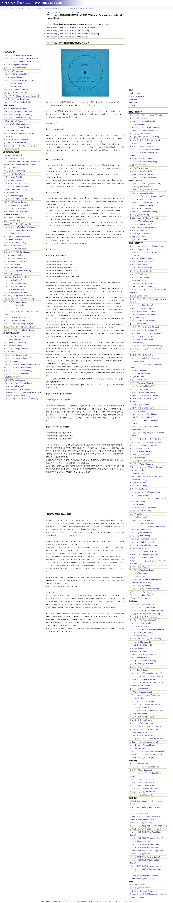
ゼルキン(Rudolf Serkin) (139, 501)
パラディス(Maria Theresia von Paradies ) (19, 133)
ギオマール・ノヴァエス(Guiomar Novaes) (146, 467)
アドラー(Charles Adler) (139, 118)
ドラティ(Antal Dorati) (138, 324)
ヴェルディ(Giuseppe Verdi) (14, 171)
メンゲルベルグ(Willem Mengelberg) (143, 162)
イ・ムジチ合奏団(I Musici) (140, 813)
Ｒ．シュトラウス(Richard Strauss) (17, 252)
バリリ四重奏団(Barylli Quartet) (141, 841)
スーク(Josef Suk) (10, 352)
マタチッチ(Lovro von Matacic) (141, 383)
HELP (131, 90)
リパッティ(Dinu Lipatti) (139, 573)
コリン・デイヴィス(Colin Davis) (142, 283)
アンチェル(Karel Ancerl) (139, 249)
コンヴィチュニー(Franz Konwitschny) (144, 202)
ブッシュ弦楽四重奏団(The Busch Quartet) (146, 866)
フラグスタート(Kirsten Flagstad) (142, 891)
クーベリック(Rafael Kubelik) (141, 271)
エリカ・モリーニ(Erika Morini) (141, 632)
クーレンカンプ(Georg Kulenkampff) (143, 654)
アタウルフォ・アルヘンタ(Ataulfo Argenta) (146, 115)
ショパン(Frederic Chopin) (14, 158)
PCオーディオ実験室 (136, 96)
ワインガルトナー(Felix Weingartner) (143, 177)
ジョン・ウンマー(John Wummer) (142, 782)
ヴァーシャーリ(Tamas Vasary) (141, 595)
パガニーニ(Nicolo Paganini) (14, 121)
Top (78, 12)
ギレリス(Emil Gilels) (137, 470)
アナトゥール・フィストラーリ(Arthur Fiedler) (147, 246)
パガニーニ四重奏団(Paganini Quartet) (144, 847)
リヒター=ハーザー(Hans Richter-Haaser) (145, 579)
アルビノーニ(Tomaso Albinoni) (15, 93)
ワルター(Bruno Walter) (138, 240)
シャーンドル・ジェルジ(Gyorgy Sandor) (145, 492)
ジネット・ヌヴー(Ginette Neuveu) (143, 679)
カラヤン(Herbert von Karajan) (141, 268)
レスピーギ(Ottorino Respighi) (15, 342)
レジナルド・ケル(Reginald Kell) (142, 795)
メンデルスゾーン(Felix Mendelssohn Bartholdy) (22, 161)
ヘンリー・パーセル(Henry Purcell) (17, 99)
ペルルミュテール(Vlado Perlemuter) (143, 539)
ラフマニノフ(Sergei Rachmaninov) (17, 336)
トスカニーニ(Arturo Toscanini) (141, 146)
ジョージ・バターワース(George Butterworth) (21, 399)
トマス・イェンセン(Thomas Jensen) (144, 218)
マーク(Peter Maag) (137, 377)
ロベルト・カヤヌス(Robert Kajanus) (143, 174)
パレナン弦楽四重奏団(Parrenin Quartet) (145, 857)
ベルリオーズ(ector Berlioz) (14, 155)
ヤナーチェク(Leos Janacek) (14, 286)
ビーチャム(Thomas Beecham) (141, 221)
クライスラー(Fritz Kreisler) (140, 658)
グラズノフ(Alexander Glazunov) (16, 317)
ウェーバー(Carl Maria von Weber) (17, 124)
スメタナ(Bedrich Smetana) (14, 180)
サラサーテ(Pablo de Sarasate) (15, 261)
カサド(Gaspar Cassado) (139, 648)
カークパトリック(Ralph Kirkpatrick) (143, 445)
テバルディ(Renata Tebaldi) (140, 888)
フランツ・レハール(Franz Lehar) (16, 374)
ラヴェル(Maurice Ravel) (13, 339)
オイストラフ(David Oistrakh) (141, 645)
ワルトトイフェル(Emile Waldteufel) (17, 271)
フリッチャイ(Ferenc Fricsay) (141, 224)
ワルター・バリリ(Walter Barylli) (142, 758)
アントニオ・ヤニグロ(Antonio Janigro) (144, 617)
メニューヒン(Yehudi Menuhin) (141, 723)
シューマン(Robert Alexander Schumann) (19, 164)
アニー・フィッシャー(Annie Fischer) (144, 427)
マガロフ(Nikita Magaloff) (139, 548)
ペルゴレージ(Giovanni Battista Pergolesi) (19, 80)
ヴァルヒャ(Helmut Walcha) (140, 598)
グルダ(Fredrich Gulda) (138, 480)
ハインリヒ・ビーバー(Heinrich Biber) (18, 102)
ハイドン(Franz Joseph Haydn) (15, 108)
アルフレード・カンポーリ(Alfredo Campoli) (146, 611)
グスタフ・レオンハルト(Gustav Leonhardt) (146, 476)
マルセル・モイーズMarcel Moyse (142, 792)
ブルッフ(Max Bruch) (12, 264)
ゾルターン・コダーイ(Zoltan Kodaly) (18, 371)
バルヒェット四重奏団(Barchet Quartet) (144, 844)
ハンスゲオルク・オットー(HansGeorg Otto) (146, 333)
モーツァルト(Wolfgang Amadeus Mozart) (19, 112)
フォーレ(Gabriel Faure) (13, 280)
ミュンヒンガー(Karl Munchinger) (142, 392)
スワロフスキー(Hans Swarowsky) (142, 314)
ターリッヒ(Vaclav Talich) (139, 215)
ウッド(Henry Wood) (137, 124)
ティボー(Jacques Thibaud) (140, 686)
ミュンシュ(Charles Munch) (140, 230)
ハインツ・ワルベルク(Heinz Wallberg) (144, 327)
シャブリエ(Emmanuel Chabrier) (16, 293)
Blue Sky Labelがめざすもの (51, 901)
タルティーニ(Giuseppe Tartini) (15, 68)
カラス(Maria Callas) (137, 885)
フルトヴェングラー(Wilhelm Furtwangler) (145, 149)
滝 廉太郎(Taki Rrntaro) (12, 377)
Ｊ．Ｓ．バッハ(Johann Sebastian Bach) (19, 62)
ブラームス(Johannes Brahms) (15, 190)
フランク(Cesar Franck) (13, 177)
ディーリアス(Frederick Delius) (15, 302)
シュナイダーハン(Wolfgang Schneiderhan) (146, 673)
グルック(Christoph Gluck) (14, 130)
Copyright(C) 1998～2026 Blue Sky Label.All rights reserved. (107, 901)
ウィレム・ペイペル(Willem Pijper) (17, 389)
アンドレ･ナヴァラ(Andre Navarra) (143, 620)
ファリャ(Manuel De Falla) (14, 386)
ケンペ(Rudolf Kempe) (138, 280)
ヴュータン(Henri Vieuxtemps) (15, 208)
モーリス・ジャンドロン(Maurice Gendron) (146, 726)
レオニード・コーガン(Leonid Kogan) (144, 742)
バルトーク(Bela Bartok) (13, 346)
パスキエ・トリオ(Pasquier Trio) (142, 854)
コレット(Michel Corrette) (13, 86)
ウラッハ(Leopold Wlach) (139, 764)
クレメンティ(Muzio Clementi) (15, 143)
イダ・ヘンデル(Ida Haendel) (141, 623)
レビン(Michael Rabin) (138, 748)
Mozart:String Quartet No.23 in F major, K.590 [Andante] (68, 30)
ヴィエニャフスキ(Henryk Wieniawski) (18, 296)
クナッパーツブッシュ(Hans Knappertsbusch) (147, 196)
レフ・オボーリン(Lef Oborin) (141, 592)
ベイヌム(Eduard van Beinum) (141, 159)
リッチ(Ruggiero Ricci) (138, 732)
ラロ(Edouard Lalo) (11, 193)
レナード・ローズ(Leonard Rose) (142, 745)
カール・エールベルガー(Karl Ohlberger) (145, 767)
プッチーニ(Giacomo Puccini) (15, 243)
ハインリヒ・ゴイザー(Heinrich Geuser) (145, 789)
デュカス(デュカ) (10, 308)
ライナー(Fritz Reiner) (138, 237)
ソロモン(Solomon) (137, 504)
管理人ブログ (134, 103)
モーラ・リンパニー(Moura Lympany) (144, 554)
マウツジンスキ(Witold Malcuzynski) (143, 545)
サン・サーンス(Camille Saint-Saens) (18, 218)
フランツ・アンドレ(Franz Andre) (142, 355)
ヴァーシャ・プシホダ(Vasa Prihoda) (18, 383)
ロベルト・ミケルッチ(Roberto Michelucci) (146, 754)
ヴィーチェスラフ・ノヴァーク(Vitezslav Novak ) (22, 392)
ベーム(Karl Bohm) (137, 361)
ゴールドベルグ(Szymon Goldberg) (143, 661)
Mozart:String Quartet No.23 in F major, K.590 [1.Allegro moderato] (72, 27)
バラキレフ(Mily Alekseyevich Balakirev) (19, 299)
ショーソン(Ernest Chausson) (15, 283)
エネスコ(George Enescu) (139, 626)
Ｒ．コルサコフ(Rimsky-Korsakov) (17, 236)
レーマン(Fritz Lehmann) (139, 168)
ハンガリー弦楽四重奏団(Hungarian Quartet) (146, 838)
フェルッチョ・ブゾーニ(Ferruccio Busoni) (20, 327)
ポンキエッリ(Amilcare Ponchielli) (16, 277)
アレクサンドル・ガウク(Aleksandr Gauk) (145, 184)
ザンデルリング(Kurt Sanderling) (142, 287)
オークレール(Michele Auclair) (141, 642)
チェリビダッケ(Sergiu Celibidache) (143, 321)
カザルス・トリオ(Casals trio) (141, 823)
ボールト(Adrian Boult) (138, 370)
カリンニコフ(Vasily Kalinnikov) (15, 258)
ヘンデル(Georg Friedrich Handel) (16, 65)
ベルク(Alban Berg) (11, 361)
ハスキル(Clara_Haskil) (138, 517)
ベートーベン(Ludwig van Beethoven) (18, 115)
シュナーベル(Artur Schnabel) (141, 495)
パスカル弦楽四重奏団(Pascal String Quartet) (146, 851)
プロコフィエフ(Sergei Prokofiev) (16, 355)
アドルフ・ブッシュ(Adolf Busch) (142, 121)
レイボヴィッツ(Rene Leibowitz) (142, 417)
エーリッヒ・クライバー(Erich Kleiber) (144, 127)
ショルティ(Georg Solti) (139, 296)
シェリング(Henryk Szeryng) (140, 667)
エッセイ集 (133, 99)
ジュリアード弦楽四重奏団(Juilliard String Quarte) (148, 826)
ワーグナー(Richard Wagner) (14, 174)
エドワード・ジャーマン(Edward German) (20, 330)
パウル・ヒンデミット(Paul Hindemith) (18, 367)
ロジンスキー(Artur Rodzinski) (141, 171)
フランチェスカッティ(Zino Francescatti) (145, 704)
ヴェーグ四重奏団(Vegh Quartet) (142, 878)
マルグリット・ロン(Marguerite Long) (144, 551)
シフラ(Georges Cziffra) (139, 489)
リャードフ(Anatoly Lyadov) (14, 321)
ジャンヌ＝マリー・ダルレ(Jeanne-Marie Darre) (148, 498)
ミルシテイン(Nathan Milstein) (141, 720)
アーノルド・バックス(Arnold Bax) (17, 396)
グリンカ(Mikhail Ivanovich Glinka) (17, 205)
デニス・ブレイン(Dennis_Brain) (142, 785)
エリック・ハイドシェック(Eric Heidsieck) (145, 442)
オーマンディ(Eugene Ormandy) (142, 258)
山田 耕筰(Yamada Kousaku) (14, 380)
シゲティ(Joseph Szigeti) (139, 670)
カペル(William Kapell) (138, 458)
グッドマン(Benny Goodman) (141, 770)
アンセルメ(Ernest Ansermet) (141, 187)
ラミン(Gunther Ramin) (138, 165)
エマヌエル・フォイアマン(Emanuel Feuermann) (148, 629)
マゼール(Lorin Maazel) (138, 380)
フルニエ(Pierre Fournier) (139, 708)
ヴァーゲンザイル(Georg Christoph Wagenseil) (21, 96)
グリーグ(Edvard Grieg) (13, 233)
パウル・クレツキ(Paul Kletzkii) (141, 339)
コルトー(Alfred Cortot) (138, 486)
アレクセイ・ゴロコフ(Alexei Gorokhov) (145, 614)
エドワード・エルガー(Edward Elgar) (144, 131)
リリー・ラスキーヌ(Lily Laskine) (142, 736)
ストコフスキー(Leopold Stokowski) (143, 311)
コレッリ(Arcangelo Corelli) (14, 77)
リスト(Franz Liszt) (11, 168)
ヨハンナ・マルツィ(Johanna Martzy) (144, 729)
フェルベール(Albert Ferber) (140, 530)
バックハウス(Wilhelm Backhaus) (142, 523)
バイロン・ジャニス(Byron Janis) (142, 520)
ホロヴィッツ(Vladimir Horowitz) (142, 542)
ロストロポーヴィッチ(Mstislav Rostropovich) (147, 751)
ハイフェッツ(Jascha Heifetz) (141, 692)
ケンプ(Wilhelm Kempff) (139, 483)
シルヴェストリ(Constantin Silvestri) (143, 212)
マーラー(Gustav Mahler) (13, 246)
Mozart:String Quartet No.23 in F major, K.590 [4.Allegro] (68, 37)
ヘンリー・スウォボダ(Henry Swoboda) (144, 358)
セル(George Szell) (137, 318)
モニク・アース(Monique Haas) (141, 558)
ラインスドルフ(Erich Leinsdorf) (142, 408)
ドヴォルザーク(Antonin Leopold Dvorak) (19, 230)
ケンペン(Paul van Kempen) (140, 143)
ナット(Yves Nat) (136, 514)
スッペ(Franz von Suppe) (13, 196)
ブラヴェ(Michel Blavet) (13, 83)
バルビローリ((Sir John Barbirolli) (142, 336)
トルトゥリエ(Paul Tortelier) (140, 689)
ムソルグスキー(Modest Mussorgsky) (18, 224)
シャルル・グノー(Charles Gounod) (17, 211)
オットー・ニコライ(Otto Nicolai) (16, 127)
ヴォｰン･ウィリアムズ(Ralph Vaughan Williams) (22, 364)
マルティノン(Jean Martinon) (140, 389)
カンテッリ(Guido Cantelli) (140, 134)
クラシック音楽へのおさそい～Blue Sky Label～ (34, 2)
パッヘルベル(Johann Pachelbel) (16, 90)
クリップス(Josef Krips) (139, 274)
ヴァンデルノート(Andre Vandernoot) (144, 420)
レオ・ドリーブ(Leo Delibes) (15, 305)
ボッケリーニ (9, 136)
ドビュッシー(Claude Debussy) (15, 249)
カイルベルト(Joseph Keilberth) (141, 193)
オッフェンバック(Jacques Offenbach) (18, 199)
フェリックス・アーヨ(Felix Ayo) (142, 701)
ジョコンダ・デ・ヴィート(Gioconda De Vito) (147, 682)
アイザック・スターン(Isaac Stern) (143, 604)
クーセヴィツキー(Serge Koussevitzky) (144, 137)
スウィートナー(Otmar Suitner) (141, 305)
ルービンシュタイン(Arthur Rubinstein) (144, 589)
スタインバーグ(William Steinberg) (143, 308)
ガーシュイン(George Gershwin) (16, 349)
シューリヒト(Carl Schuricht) (140, 209)
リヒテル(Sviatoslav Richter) (140, 583)
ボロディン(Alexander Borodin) (15, 202)
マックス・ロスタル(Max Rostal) (142, 717)
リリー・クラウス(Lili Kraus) (140, 586)
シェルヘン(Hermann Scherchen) (142, 205)
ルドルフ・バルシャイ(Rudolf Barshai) (144, 414)
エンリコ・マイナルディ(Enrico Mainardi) (145, 639)
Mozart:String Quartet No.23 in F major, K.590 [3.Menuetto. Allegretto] (73, 34)
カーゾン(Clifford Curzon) (139, 448)
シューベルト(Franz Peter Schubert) (17, 118)
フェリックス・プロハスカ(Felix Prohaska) (146, 346)
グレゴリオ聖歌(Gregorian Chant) (16, 74)
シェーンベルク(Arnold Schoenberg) (17, 358)
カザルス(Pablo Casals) (138, 265)
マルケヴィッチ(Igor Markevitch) (142, 386)
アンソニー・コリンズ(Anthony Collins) (144, 190)
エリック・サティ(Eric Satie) (15, 290)
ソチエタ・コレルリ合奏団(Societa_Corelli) (146, 829)
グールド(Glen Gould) (138, 473)
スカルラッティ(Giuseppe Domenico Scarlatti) (21, 58)
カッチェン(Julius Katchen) (140, 454)
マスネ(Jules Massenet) (13, 274)
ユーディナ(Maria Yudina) (139, 567)
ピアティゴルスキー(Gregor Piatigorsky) (145, 695)
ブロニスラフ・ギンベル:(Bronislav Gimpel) (146, 711)
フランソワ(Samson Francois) (141, 533)
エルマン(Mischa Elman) (139, 636)
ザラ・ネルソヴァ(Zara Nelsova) (142, 664)
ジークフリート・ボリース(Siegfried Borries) (146, 676)
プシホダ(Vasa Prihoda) (138, 714)
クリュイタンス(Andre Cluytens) (142, 199)
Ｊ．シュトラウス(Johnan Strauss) (17, 186)
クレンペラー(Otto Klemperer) (141, 277)
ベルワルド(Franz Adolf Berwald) (16, 140)
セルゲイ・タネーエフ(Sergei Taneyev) (18, 324)
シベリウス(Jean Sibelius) (13, 255)
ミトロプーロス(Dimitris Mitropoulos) (143, 227)
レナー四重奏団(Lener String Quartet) (144, 875)
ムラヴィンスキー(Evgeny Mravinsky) (144, 395)
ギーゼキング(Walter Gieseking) (142, 464)
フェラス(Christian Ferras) (139, 698)
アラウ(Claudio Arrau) (138, 430)
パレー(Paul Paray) (137, 343)
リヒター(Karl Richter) (138, 411)
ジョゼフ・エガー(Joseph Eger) (142, 779)
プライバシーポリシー (72, 901)
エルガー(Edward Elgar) (13, 240)
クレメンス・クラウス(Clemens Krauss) (145, 140)
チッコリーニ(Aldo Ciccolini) (140, 511)
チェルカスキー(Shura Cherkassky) (143, 508)
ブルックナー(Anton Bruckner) (15, 183)
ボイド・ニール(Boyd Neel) (140, 373)
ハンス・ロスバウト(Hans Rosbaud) (143, 330)
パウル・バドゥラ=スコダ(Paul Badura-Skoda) (147, 526)
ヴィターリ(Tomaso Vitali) (13, 71)
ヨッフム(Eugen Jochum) (139, 405)
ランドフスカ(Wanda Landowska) (142, 570)
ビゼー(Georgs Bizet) (12, 221)
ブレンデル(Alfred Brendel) (140, 536)
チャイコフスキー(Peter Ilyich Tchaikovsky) (20, 227)
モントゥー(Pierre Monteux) (140, 234)
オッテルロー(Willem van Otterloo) (142, 262)
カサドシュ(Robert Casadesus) (141, 451)
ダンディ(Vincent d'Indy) (13, 268)
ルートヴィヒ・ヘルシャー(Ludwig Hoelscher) (147, 739)
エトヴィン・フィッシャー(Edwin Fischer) (145, 439)
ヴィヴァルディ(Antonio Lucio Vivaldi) (18, 55)
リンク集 (132, 106)
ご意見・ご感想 (134, 93)
